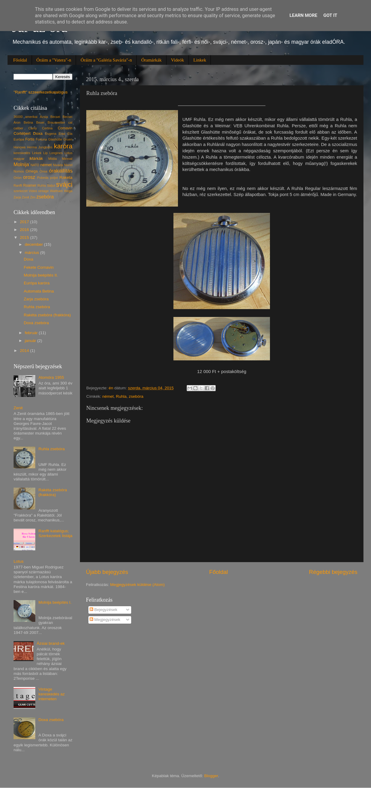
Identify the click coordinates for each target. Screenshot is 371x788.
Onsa (43, 171)
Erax (62, 133)
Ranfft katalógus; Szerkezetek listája (55, 533)
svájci (64, 184)
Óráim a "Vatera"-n (53, 60)
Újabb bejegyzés (107, 572)
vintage (43, 191)
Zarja (17, 197)
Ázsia (44, 117)
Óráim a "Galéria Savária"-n (106, 60)
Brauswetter (56, 122)
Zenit (25, 197)
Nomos (19, 171)
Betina (28, 122)
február (32, 333)
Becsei (55, 117)
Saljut (51, 185)
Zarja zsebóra (36, 299)
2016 (25, 229)
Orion (17, 177)
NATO (34, 165)
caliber (18, 128)
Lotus (68, 153)
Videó (33, 191)
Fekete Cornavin (39, 267)
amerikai (31, 117)
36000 (18, 117)
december (34, 244)
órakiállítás (60, 170)
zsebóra (136, 396)
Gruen (67, 139)
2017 (25, 222)
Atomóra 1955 (51, 377)
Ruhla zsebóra (37, 307)
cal (70, 122)
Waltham (56, 191)
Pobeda (42, 177)
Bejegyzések (103, 609)
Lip (45, 153)
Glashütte (55, 139)
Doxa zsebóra (36, 323)
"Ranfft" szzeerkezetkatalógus (41, 92)
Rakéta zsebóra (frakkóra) (47, 315)
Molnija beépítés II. (41, 275)
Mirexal (67, 158)
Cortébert (22, 133)
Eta (70, 133)
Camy (32, 128)
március (32, 252)
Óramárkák (151, 60)
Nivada (58, 165)
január (31, 340)
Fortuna (41, 139)
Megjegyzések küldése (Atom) (137, 584)
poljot (54, 177)
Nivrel (68, 165)
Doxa (38, 133)
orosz (29, 177)
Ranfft (18, 185)
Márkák (36, 158)
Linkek (199, 60)
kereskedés (22, 153)
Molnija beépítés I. (54, 602)
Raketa (65, 177)
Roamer (29, 185)
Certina (47, 128)
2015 (25, 237)
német (108, 396)
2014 (25, 350)
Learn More (303, 15)
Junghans (45, 147)
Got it (330, 15)
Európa (19, 139)
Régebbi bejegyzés (333, 572)
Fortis (29, 139)
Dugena (50, 133)
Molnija (21, 164)
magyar (19, 158)
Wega (68, 191)
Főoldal (20, 60)
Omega (32, 171)
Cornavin (65, 128)
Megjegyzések (105, 619)
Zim (33, 197)
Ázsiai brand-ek (50, 643)
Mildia (52, 158)
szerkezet (20, 191)
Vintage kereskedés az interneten (51, 694)
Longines (56, 153)
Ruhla (121, 396)
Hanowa (20, 147)
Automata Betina (39, 291)
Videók (177, 60)
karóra (63, 146)
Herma (32, 147)
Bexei (40, 122)
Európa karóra (37, 283)
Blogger (211, 776)
